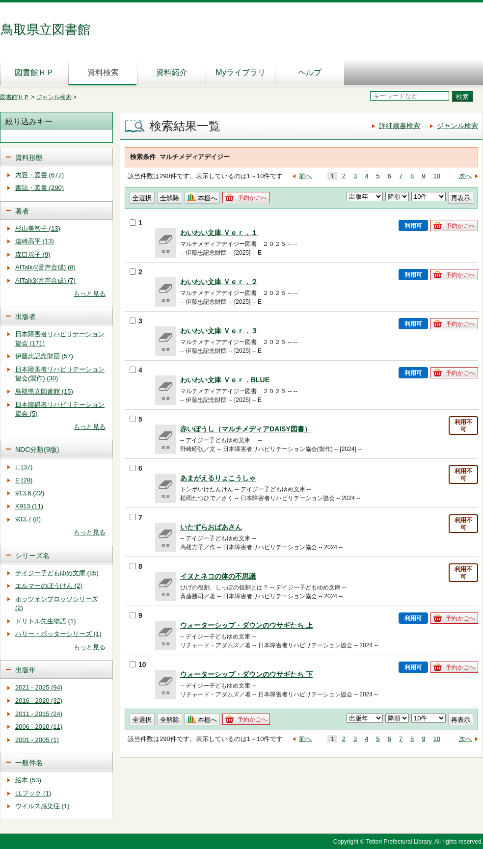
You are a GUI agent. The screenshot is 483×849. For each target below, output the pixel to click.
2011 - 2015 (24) (38, 713)
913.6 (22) (29, 493)
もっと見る (90, 293)
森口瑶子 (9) (33, 254)
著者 (22, 211)
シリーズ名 (32, 555)
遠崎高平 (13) (34, 241)
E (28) (23, 480)
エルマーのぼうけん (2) (48, 585)
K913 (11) (29, 506)
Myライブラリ (240, 72)
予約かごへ (252, 197)
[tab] (56, 157)
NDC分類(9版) (37, 449)
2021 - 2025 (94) (38, 687)
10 (436, 176)
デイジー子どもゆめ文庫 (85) (57, 573)
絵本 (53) (28, 780)
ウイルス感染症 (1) (42, 806)
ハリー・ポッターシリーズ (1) (58, 633)
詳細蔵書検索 (399, 126)
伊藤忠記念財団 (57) (44, 356)
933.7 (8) (28, 519)
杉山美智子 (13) (37, 228)
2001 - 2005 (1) (37, 739)
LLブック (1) (33, 793)
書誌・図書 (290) (39, 187)
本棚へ (207, 198)
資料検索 (103, 72)
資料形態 (29, 157)
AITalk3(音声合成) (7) (45, 280)
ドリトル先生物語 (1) (45, 621)
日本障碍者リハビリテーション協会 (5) (60, 409)
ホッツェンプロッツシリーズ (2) (56, 603)
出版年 (25, 670)
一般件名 (29, 763)
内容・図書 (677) (39, 175)
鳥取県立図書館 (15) (44, 391)
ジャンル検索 (54, 97)
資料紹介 (172, 72)
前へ (305, 176)
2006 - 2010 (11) (38, 726)
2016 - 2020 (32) (38, 700)
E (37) (23, 467)
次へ (465, 176)
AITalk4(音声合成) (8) (45, 267)
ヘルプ (310, 72)
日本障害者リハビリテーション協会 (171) (60, 338)
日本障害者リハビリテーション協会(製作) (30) (60, 374)
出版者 (25, 316)
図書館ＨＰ (34, 72)
